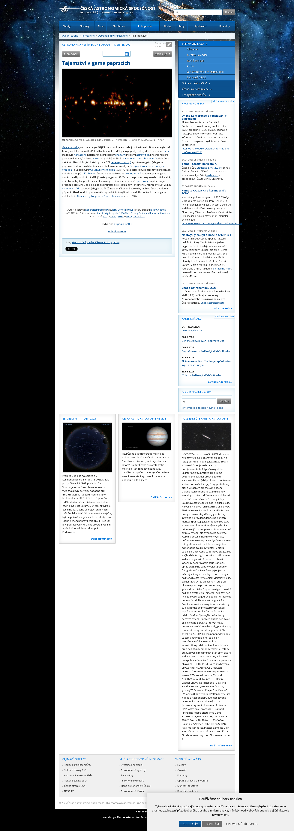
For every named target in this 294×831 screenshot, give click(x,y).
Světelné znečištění (131, 764)
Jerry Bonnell (119, 209)
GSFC (145, 139)
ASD (105, 216)
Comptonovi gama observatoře (139, 158)
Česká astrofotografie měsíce (144, 418)
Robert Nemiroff (94, 209)
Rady (181, 26)
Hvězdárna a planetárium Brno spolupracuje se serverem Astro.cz (143, 803)
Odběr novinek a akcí (197, 392)
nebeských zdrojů (121, 162)
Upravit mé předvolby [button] (242, 824)
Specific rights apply (107, 213)
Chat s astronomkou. (212, 302)
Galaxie (181, 770)
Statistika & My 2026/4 (209, 167)
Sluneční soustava (187, 785)
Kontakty (224, 26)
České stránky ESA (74, 785)
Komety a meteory (187, 791)
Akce (101, 26)
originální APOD (123, 224)
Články (67, 26)
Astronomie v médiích (133, 780)
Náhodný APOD (117, 231)
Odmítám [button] (212, 824)
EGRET (153, 139)
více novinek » (223, 308)
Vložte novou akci (224, 316)
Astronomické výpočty (133, 770)
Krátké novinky (193, 103)
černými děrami (138, 166)
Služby (167, 26)
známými (120, 154)
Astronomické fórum (132, 791)
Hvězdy (181, 764)
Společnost (200, 26)
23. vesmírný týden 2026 (79, 418)
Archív (190, 66)
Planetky (182, 775)
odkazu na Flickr (222, 268)
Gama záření (79, 242)
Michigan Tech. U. (135, 216)
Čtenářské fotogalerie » (197, 89)
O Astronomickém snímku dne (205, 72)
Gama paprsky (70, 147)
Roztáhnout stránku (161, 44)
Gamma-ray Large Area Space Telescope (100, 196)
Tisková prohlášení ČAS (77, 764)
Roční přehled (195, 60)
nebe (167, 151)
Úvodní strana (70, 35)
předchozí (72, 54)
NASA (161, 139)
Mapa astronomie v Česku (136, 785)
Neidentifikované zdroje (99, 242)
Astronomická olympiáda (78, 775)
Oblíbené (192, 49)
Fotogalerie (145, 26)
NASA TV (69, 791)
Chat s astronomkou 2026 (199, 288)
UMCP (130, 209)
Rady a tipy (127, 775)
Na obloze (119, 26)
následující (161, 54)
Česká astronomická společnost (85, 803)
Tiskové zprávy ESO (75, 780)
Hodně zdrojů (133, 173)
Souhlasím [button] (190, 824)
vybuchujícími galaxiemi (102, 169)
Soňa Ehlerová (207, 111)
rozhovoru (212, 175)
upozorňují (142, 181)
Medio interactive (128, 817)
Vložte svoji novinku (223, 101)
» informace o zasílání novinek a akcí (202, 407)
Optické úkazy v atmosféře (192, 780)
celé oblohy (88, 173)
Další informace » (102, 538)
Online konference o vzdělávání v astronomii (204, 117)
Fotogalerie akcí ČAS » (196, 95)
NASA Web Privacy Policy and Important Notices (144, 213)
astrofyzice (142, 154)
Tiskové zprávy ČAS (75, 770)
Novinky (84, 26)
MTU (106, 209)
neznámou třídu (71, 188)
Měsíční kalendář (197, 55)
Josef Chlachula (158, 209)
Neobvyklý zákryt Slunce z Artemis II (206, 235)
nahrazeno (80, 154)
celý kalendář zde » (220, 382)
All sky (116, 242)
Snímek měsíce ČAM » (196, 83)
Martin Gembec (208, 186)
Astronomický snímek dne (113, 35)
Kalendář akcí (192, 318)
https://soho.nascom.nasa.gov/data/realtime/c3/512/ (212, 223)
